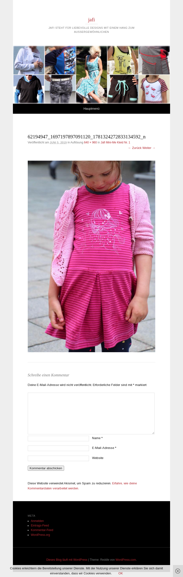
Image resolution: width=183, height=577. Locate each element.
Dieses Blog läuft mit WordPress (67, 559)
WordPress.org (40, 535)
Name (97, 438)
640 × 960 (90, 142)
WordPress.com (126, 559)
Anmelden (37, 521)
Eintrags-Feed (40, 525)
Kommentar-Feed (42, 530)
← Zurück (134, 148)
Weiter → (148, 148)
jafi (91, 20)
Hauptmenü (91, 108)
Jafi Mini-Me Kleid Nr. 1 (115, 142)
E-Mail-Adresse (104, 448)
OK (120, 573)
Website (97, 458)
